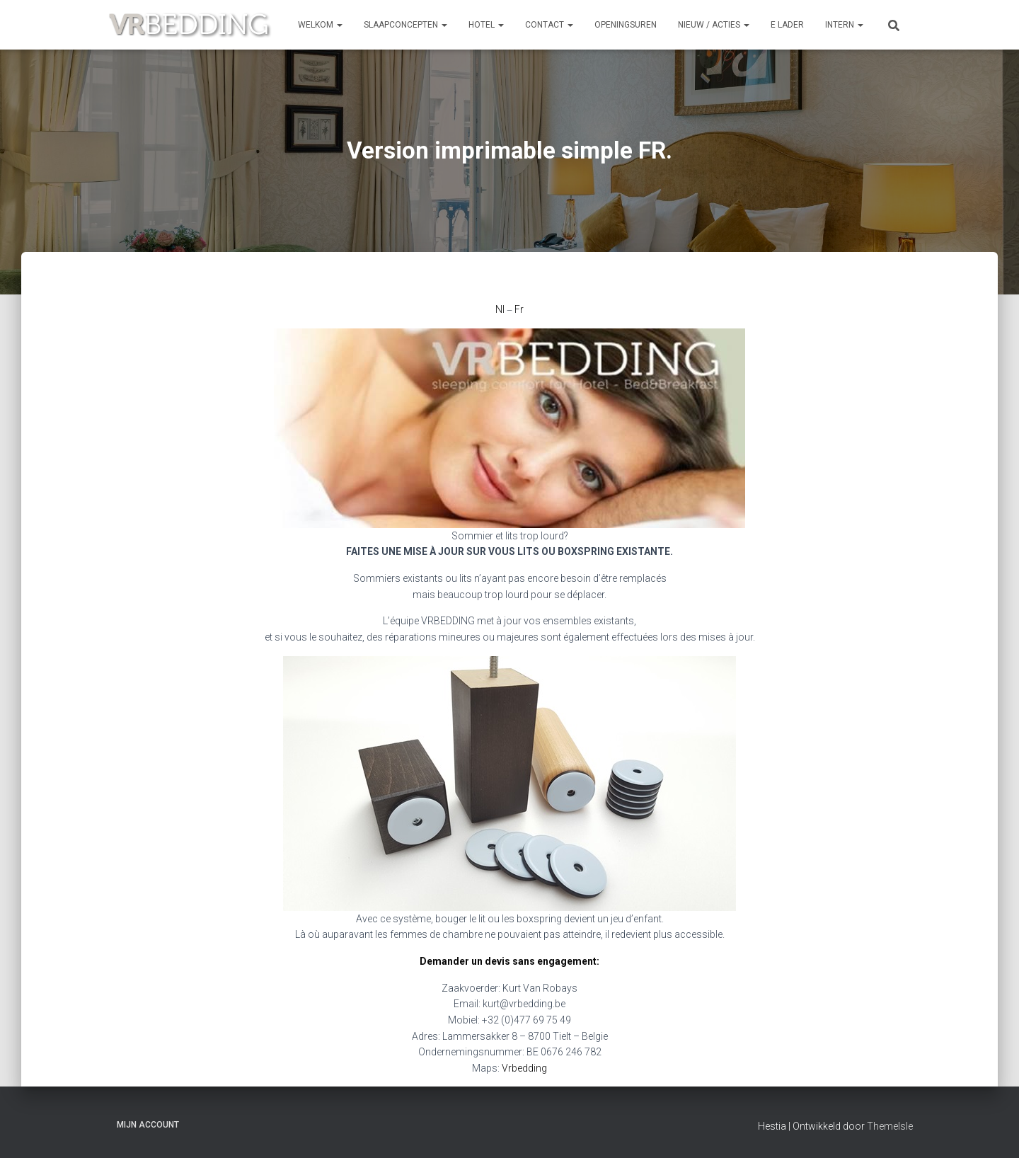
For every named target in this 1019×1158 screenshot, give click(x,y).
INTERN (844, 25)
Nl (500, 309)
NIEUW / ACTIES (713, 25)
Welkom (320, 25)
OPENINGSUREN (625, 25)
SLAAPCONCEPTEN (405, 25)
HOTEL (486, 25)
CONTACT (549, 25)
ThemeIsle (890, 1126)
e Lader (787, 25)
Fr (519, 309)
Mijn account (148, 1125)
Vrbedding (524, 1068)
